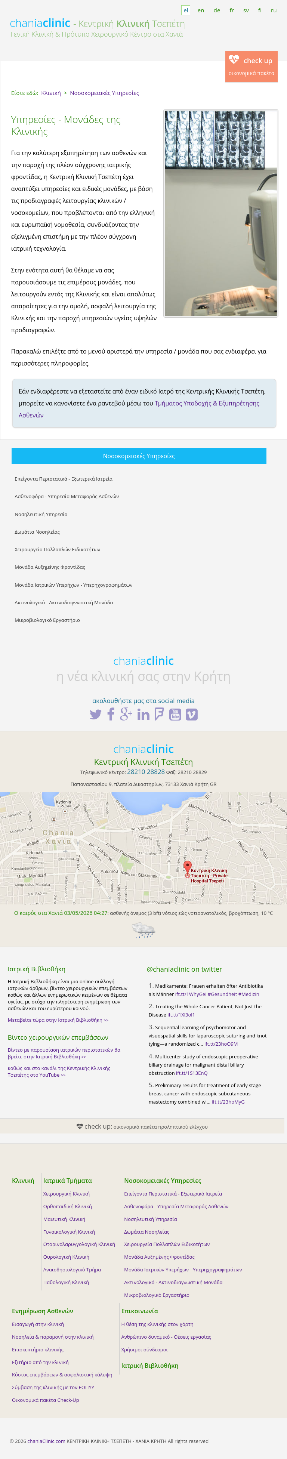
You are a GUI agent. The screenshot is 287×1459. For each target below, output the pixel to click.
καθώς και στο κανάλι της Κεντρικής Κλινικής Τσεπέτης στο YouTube (59, 1071)
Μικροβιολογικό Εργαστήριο (47, 620)
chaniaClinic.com (46, 1441)
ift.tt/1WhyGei (191, 994)
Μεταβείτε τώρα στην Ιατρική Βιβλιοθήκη (58, 1020)
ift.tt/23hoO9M (221, 1043)
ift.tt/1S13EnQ (191, 1073)
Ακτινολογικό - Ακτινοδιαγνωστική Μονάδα (64, 602)
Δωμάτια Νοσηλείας (37, 531)
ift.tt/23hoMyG (228, 1101)
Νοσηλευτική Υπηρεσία (41, 514)
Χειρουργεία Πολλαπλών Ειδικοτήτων (57, 549)
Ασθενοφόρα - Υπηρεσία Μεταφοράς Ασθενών (67, 496)
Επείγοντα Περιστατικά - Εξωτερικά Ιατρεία (63, 478)
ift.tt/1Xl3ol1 (181, 1014)
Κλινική (23, 1180)
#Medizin (248, 994)
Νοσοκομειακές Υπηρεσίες (139, 456)
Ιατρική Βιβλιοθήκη (150, 1365)
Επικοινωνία (139, 1311)
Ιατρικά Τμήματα (67, 1180)
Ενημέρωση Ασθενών (42, 1311)
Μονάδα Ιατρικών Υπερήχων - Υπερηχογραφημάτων (73, 585)
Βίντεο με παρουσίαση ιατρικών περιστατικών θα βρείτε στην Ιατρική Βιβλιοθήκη (64, 1053)
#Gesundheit (222, 994)
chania (40, 22)
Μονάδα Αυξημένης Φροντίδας (50, 567)
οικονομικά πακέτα (252, 66)
